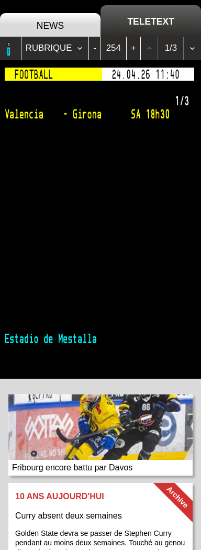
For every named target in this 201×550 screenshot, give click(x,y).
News (50, 25)
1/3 (171, 48)
